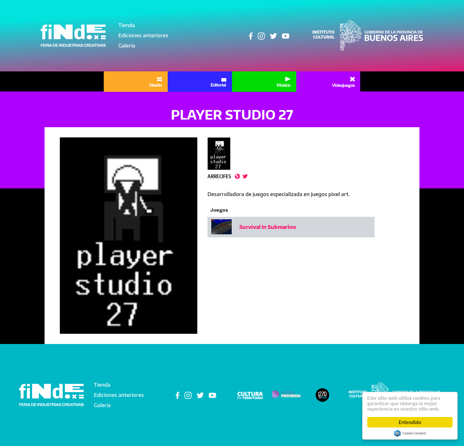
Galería (126, 45)
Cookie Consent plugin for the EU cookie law (410, 433)
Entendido (410, 422)
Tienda (126, 25)
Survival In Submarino (267, 227)
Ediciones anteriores (143, 35)
